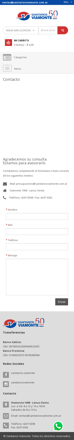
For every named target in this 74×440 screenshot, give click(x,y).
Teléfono (13, 240)
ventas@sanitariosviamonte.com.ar (40, 415)
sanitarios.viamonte (23, 373)
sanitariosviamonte (22, 382)
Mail (10, 225)
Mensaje (12, 255)
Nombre (12, 209)
